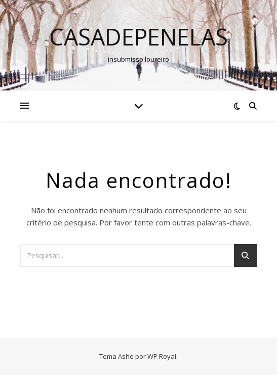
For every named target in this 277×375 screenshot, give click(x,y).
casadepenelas (138, 36)
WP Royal (161, 356)
